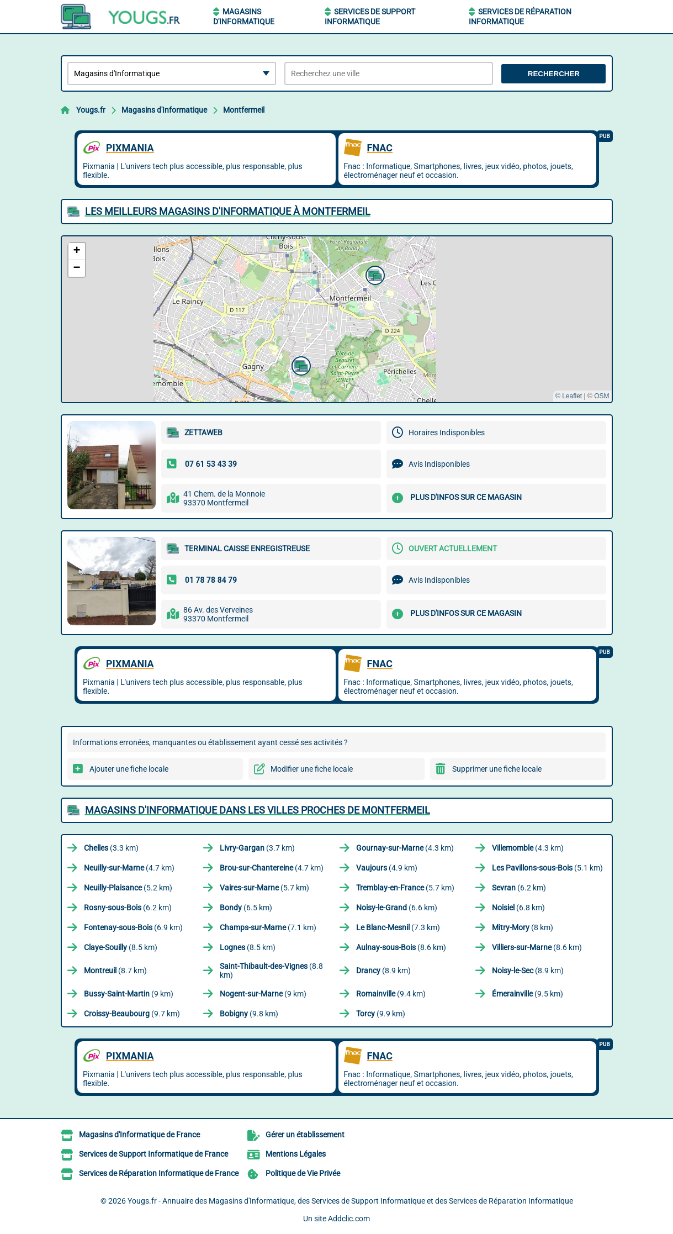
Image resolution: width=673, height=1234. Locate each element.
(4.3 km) (405, 847)
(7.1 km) (268, 927)
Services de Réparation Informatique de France (159, 1173)
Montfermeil (243, 110)
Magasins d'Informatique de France (139, 1134)
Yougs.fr (90, 110)
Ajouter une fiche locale (128, 768)
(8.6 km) (401, 947)
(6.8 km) (518, 907)
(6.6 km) (396, 907)
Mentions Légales (296, 1153)
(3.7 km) (257, 847)
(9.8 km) (249, 1013)
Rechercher (554, 74)
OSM (601, 396)
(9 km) (128, 993)
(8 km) (522, 927)
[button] (373, 274)
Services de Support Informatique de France (153, 1153)
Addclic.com (349, 1218)
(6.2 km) (519, 887)
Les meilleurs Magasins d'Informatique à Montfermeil (227, 211)
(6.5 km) (246, 907)
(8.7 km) (115, 970)
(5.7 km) (264, 887)
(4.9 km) (386, 867)
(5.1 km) (547, 867)
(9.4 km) (391, 993)
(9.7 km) (132, 1013)
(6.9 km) (133, 927)
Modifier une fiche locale (312, 768)
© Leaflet (568, 396)
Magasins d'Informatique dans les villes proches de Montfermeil (257, 810)
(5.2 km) (128, 887)
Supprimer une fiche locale (497, 768)
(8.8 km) (271, 970)
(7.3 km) (398, 927)
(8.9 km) (383, 970)
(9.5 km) (527, 993)
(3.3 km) (111, 847)
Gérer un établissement (305, 1134)
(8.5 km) (120, 947)
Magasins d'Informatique (164, 110)
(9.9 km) (380, 1013)
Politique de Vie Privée (303, 1173)
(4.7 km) (129, 867)
